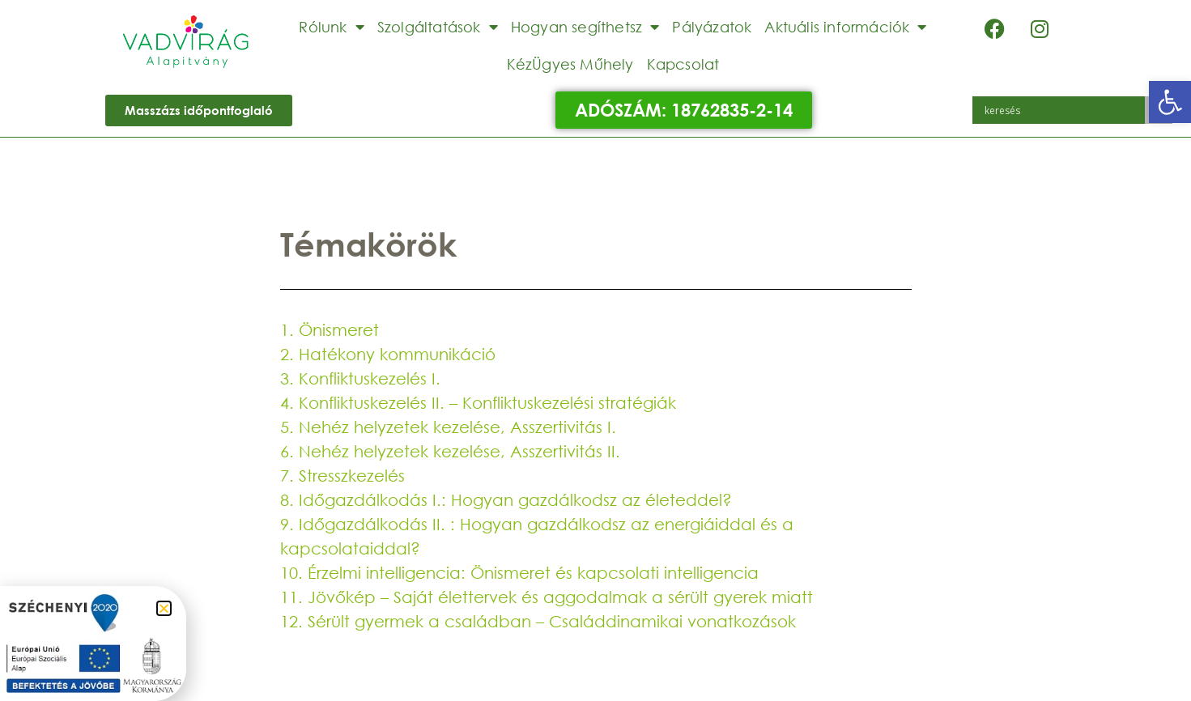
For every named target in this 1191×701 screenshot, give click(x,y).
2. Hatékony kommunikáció (388, 354)
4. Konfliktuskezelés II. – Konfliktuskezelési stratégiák (478, 402)
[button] (1170, 102)
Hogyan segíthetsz (585, 26)
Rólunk (331, 26)
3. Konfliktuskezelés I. (360, 378)
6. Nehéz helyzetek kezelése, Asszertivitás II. (450, 451)
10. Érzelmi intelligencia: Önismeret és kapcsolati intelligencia (519, 572)
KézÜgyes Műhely (570, 64)
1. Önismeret (329, 330)
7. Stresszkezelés (342, 475)
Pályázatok (711, 27)
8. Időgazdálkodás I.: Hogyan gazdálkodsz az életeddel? (506, 500)
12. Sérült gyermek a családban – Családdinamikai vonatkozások (538, 621)
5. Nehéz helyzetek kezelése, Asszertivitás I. (448, 427)
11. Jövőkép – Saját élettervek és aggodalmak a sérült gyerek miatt (546, 597)
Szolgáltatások (437, 26)
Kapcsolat (683, 64)
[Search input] (1063, 110)
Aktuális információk (845, 26)
